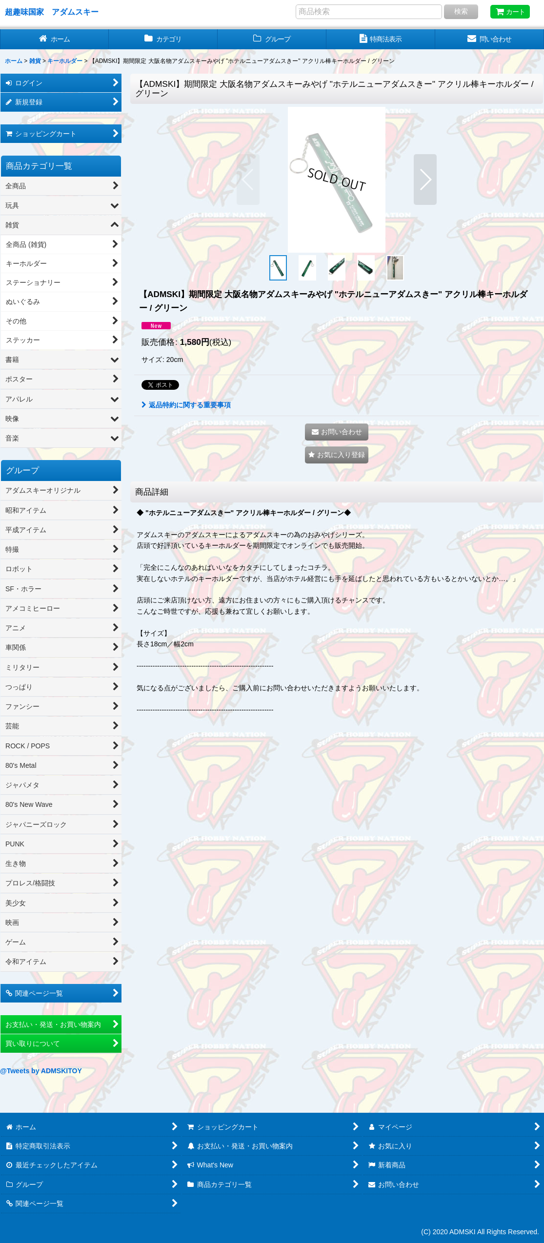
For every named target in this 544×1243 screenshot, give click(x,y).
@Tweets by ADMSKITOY (41, 1071)
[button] (248, 179)
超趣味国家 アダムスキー (52, 11)
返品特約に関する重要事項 (186, 405)
